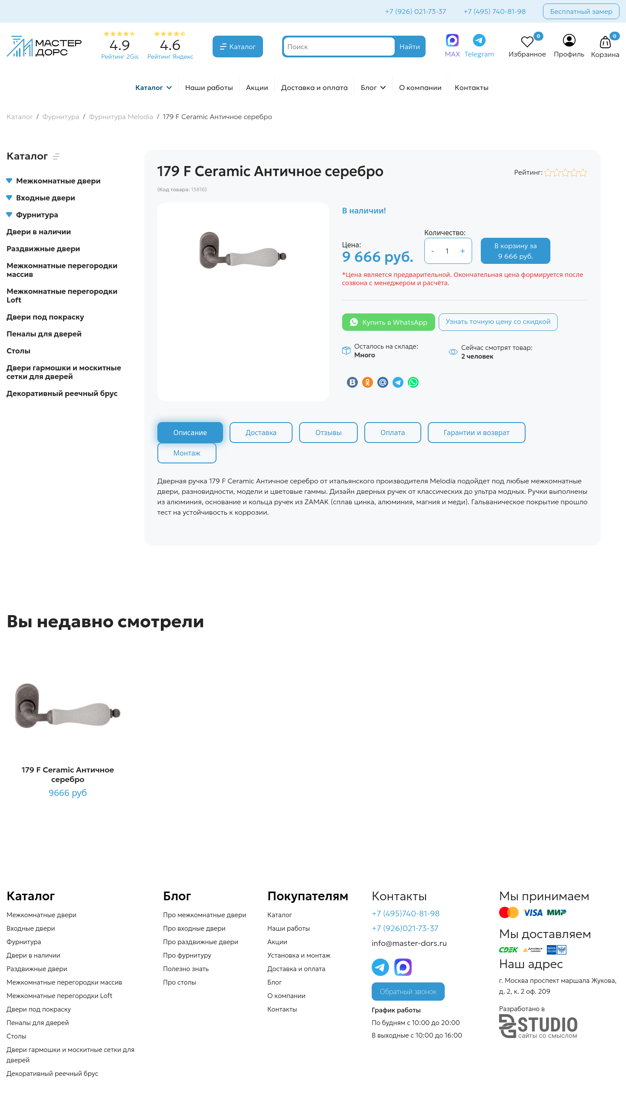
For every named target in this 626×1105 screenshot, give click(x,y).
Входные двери (41, 198)
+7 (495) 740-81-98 (494, 11)
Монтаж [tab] (186, 453)
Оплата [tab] (392, 432)
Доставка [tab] (261, 432)
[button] (605, 42)
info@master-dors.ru (409, 943)
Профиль (569, 54)
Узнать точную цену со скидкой (498, 321)
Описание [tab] (190, 432)
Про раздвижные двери (200, 942)
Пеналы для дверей (44, 334)
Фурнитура (32, 215)
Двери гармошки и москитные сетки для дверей (64, 372)
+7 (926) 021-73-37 (415, 11)
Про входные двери (194, 928)
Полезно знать (186, 969)
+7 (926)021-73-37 (405, 928)
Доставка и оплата (314, 87)
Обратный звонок (408, 991)
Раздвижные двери (43, 248)
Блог (369, 87)
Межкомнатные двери (53, 181)
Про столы (179, 982)
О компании (420, 87)
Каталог (243, 46)
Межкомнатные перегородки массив (62, 270)
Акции (257, 87)
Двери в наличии (39, 231)
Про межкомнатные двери (204, 915)
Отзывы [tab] (328, 432)
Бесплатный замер (581, 11)
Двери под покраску (45, 317)
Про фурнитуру (187, 955)
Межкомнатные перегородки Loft (62, 295)
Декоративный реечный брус (62, 393)
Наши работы (209, 87)
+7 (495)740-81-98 (406, 914)
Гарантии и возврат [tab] (477, 432)
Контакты (472, 87)
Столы (18, 351)
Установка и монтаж (298, 955)
